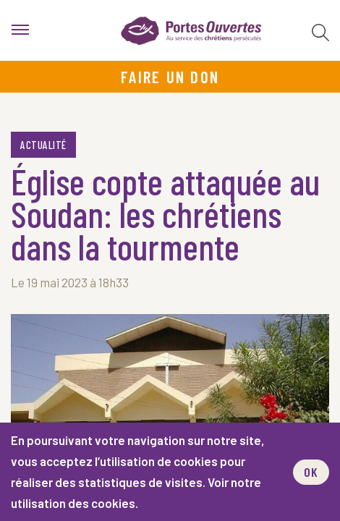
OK (311, 472)
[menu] (20, 30)
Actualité (43, 144)
